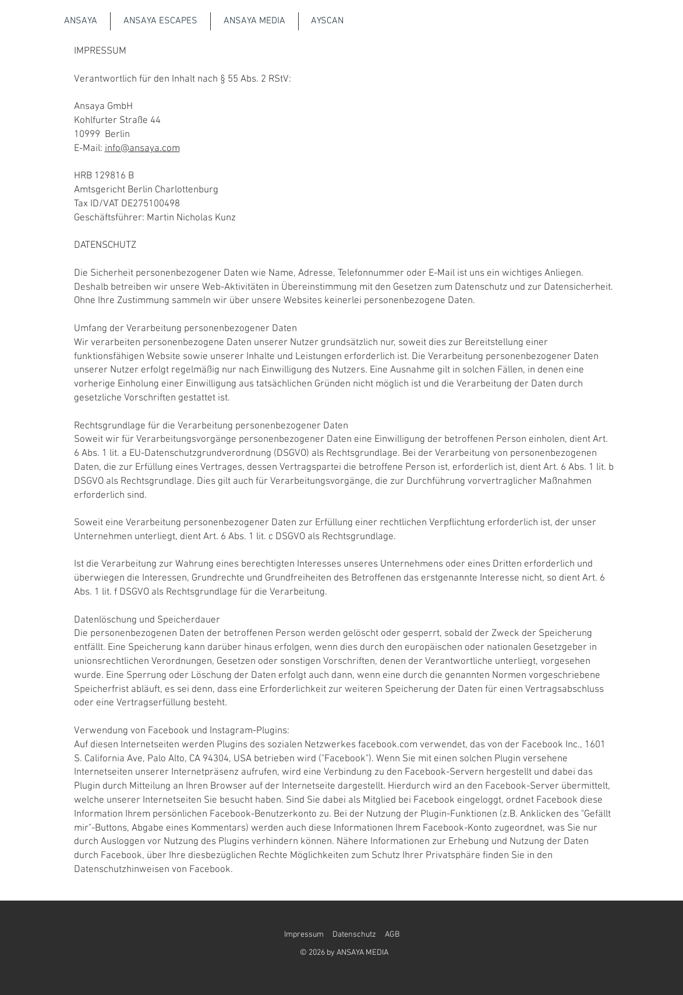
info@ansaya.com (142, 148)
